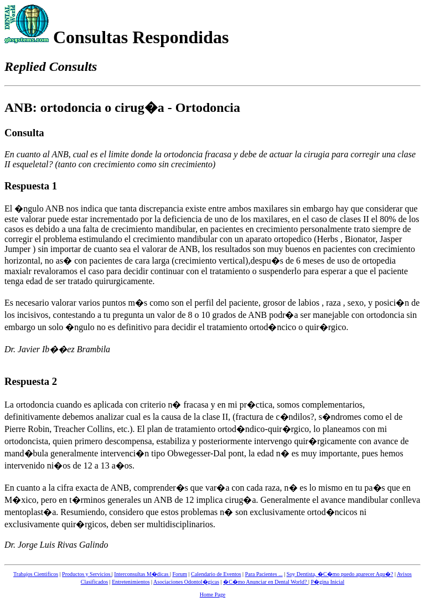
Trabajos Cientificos (35, 574)
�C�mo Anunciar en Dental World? (265, 582)
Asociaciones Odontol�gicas (186, 582)
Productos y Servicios (87, 574)
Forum (179, 574)
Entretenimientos (130, 582)
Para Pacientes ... (264, 574)
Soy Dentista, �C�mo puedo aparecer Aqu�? (340, 574)
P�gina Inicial (327, 582)
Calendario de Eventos (216, 574)
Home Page (212, 594)
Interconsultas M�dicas (142, 574)
